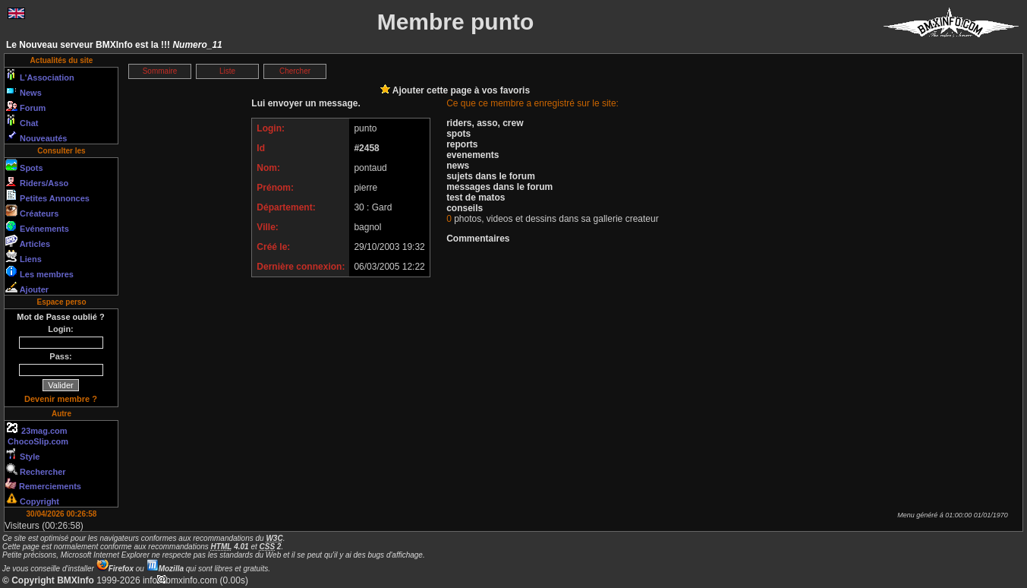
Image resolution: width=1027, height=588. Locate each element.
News (23, 90)
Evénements (37, 226)
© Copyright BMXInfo (48, 580)
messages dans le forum (499, 187)
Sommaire (160, 71)
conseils (464, 208)
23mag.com (36, 428)
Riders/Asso (36, 181)
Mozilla (165, 568)
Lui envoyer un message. (305, 103)
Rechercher (35, 469)
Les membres (39, 272)
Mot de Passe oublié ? (61, 316)
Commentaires (477, 238)
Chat (22, 121)
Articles (27, 241)
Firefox (115, 568)
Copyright (32, 499)
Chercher (294, 71)
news (457, 165)
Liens (23, 257)
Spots (24, 165)
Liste (227, 71)
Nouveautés (36, 136)
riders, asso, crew (484, 123)
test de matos (475, 197)
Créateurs (31, 211)
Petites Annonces (47, 196)
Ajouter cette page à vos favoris (455, 90)
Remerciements (43, 484)
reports (461, 144)
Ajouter (27, 287)
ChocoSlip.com (36, 441)
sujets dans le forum (490, 176)
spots (458, 133)
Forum (25, 105)
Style (22, 454)
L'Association (39, 75)
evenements (472, 155)
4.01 (230, 546)
